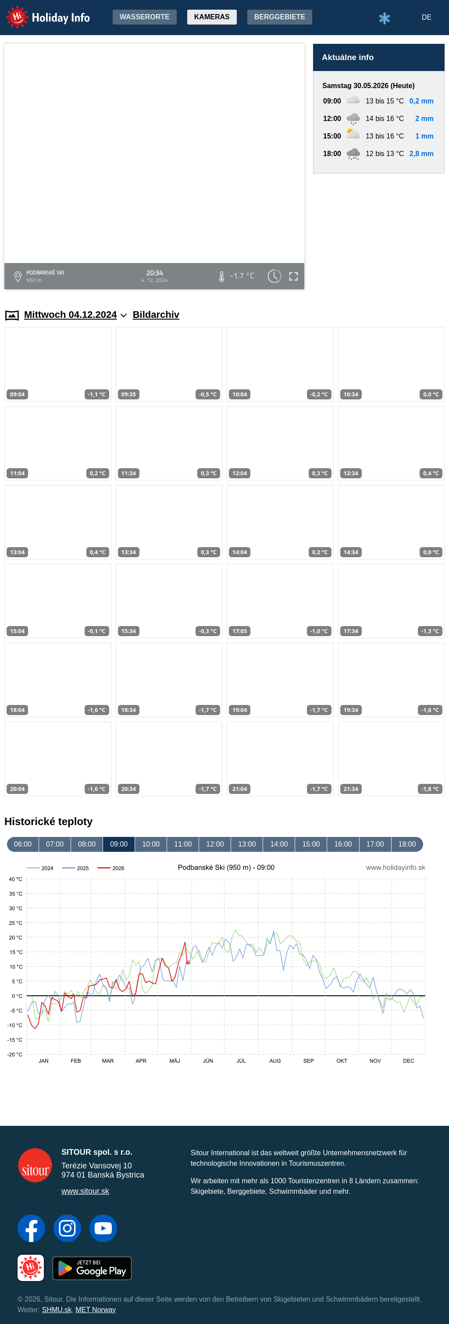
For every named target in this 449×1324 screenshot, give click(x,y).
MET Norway (95, 1309)
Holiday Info (39, 11)
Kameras (212, 17)
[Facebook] (31, 1229)
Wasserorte (145, 17)
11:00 (183, 844)
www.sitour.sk (85, 1191)
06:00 (23, 844)
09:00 (119, 844)
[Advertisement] (379, 232)
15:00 (311, 844)
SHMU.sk (57, 1309)
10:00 (151, 844)
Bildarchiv (156, 314)
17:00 (375, 844)
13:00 (247, 844)
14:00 (279, 844)
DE (426, 17)
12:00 (215, 844)
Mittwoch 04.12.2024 (75, 314)
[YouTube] (103, 1229)
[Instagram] (67, 1229)
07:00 (55, 844)
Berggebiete (279, 17)
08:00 (87, 844)
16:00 (343, 844)
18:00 (407, 844)
